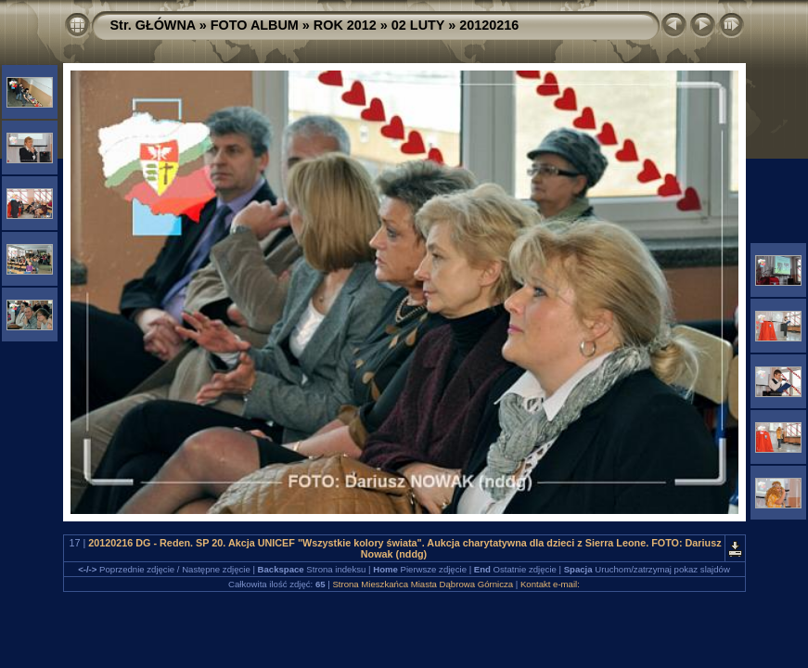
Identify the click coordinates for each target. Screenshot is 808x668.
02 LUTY (417, 25)
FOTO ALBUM (255, 25)
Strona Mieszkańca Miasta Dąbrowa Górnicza (422, 584)
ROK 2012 (345, 25)
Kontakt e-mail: (550, 584)
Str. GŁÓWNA (153, 25)
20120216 (489, 25)
